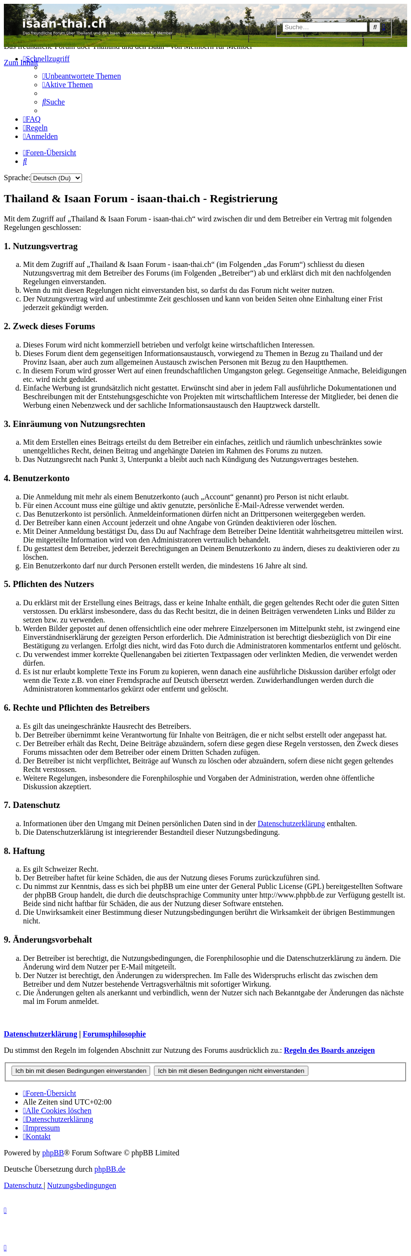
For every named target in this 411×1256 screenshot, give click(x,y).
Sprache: (17, 177)
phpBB (53, 1153)
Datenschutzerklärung (291, 823)
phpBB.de (109, 1169)
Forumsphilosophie (114, 1034)
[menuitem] (81, 76)
